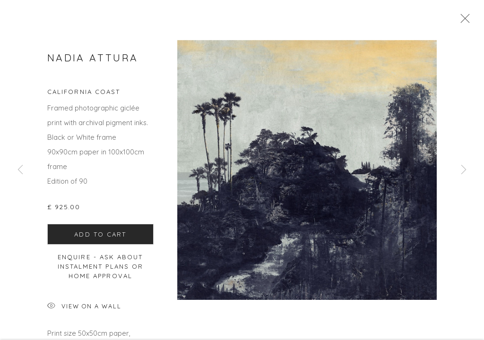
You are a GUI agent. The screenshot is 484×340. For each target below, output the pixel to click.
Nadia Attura (92, 60)
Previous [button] (20, 170)
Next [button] (463, 170)
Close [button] (463, 21)
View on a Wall (84, 309)
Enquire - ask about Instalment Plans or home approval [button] (101, 269)
